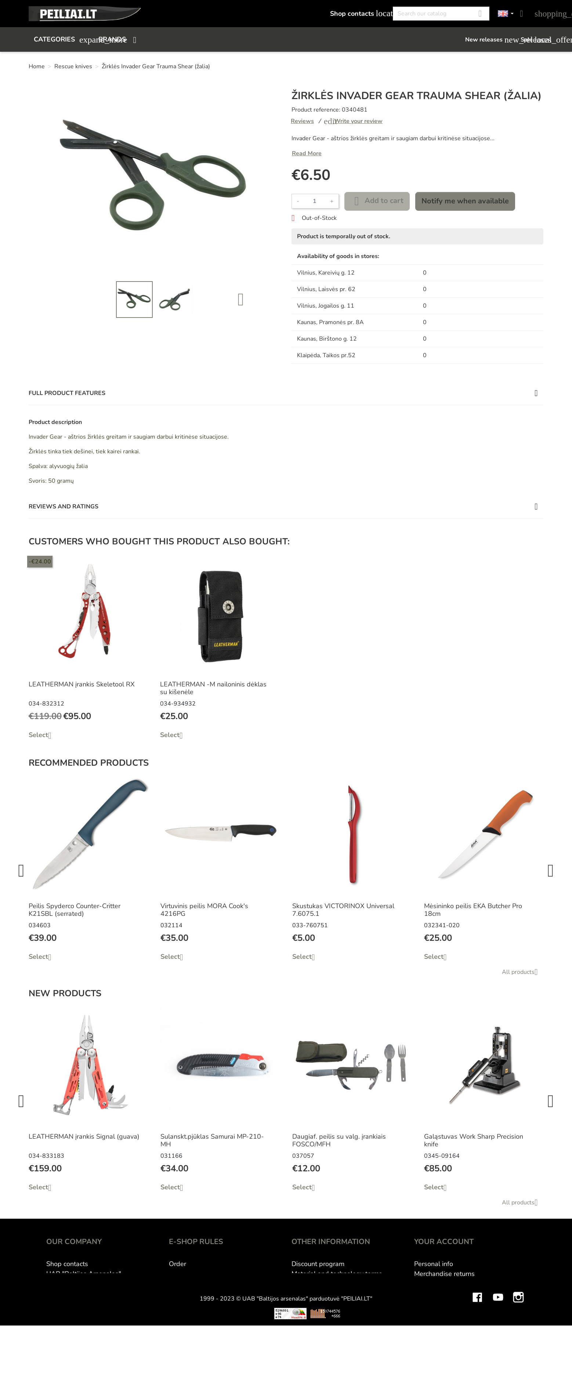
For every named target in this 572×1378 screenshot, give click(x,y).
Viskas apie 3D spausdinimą (140, 1363)
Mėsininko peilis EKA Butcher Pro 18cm (473, 910)
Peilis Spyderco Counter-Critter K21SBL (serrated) (74, 910)
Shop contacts (357, 13)
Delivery (181, 1283)
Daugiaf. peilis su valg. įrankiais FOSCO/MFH (339, 1140)
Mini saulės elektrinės (454, 1363)
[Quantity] (315, 201)
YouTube (497, 1342)
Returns (180, 1293)
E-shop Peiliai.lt (69, 1283)
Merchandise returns (444, 1273)
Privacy (179, 1303)
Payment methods (196, 1273)
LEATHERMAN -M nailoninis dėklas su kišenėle (213, 688)
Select (43, 735)
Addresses (430, 1303)
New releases (489, 39)
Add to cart (377, 201)
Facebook (477, 1342)
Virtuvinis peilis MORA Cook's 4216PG (204, 910)
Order (177, 1263)
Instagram (518, 1342)
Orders (424, 1283)
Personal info (433, 1263)
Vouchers (427, 1313)
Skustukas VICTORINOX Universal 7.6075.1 (343, 910)
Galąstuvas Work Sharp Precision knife (473, 1140)
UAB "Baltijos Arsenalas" (83, 1273)
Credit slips (431, 1293)
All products (522, 972)
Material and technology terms (337, 1273)
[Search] (441, 14)
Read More (307, 153)
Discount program (318, 1263)
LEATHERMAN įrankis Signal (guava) (84, 1136)
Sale (532, 39)
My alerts (428, 1323)
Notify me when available (465, 201)
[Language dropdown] (505, 14)
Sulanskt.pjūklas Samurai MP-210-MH (212, 1140)
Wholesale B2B (315, 1283)
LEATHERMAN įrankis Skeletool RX (82, 684)
